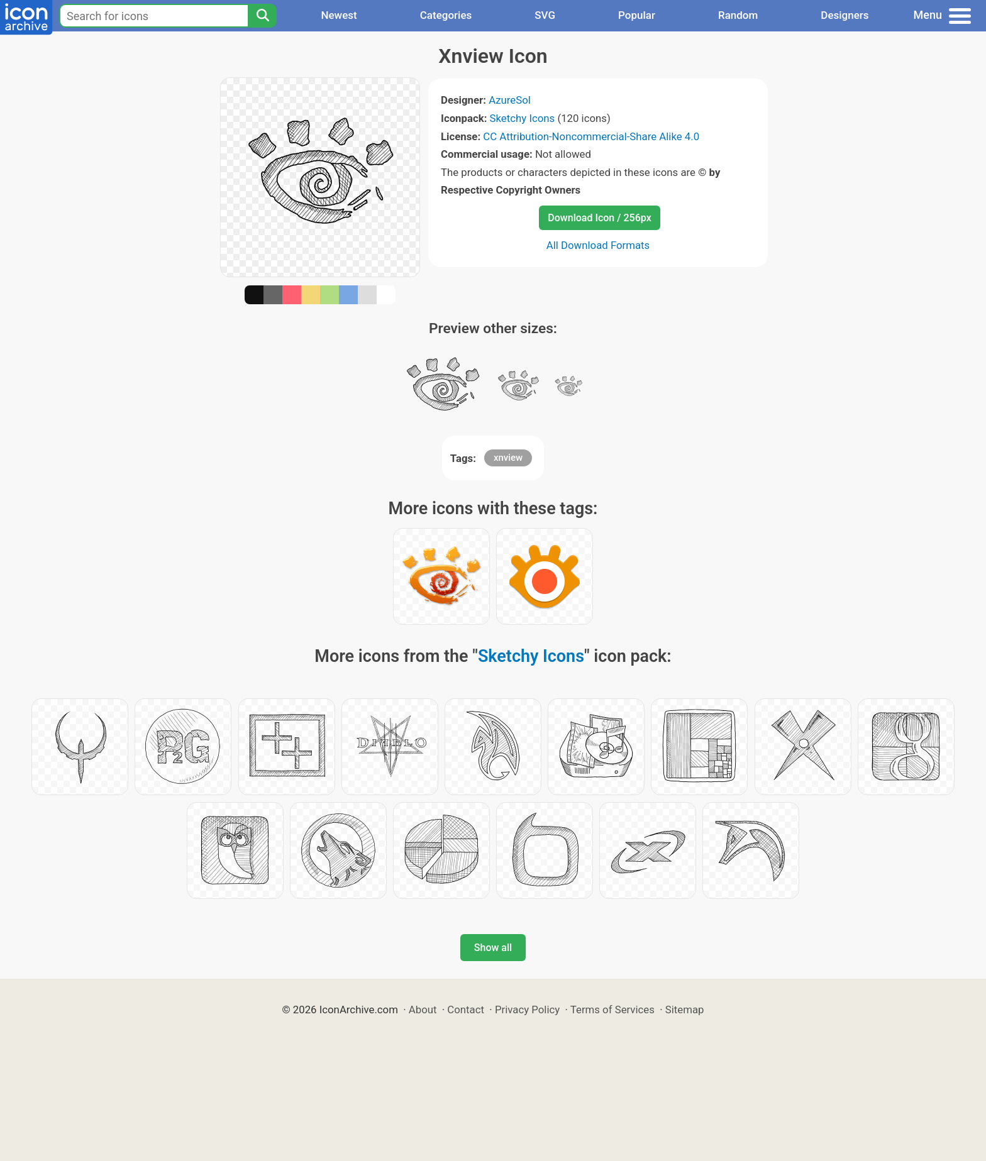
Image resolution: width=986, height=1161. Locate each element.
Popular (636, 15)
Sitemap (684, 1009)
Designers (844, 15)
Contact (465, 1009)
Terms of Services (612, 1009)
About (423, 1009)
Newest (339, 15)
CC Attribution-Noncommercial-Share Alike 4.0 (591, 136)
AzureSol (510, 100)
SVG (545, 15)
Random (738, 15)
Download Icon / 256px (599, 218)
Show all (493, 948)
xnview (508, 457)
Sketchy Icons (522, 118)
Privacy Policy (527, 1009)
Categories (446, 15)
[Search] (262, 16)
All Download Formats (598, 245)
